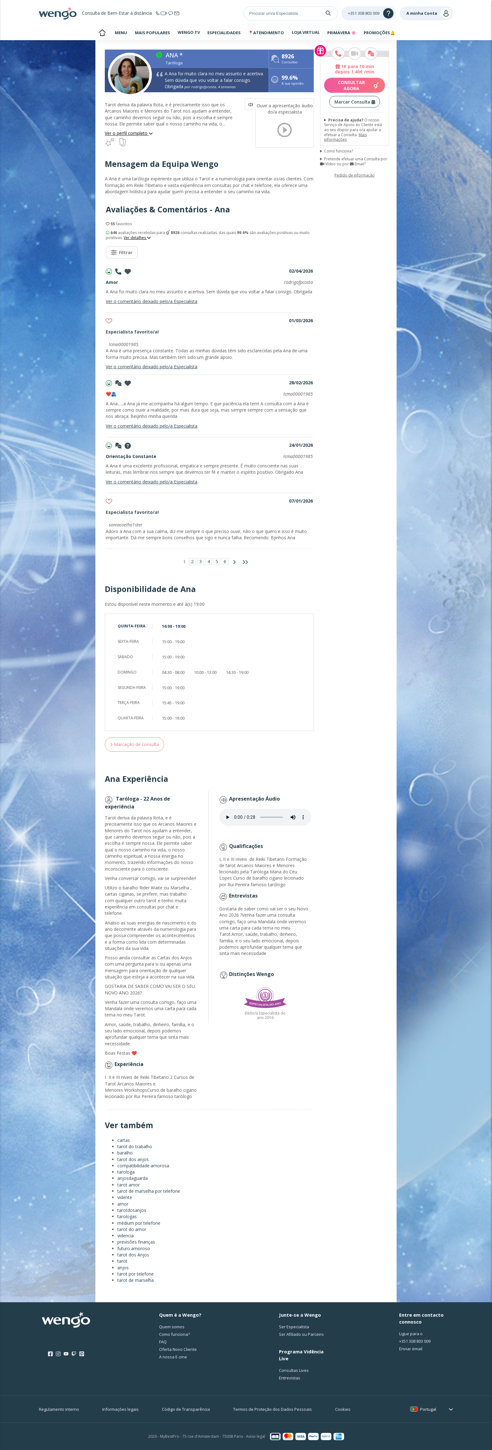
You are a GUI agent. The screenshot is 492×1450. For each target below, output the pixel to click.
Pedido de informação (354, 175)
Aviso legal (255, 1436)
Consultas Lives (294, 1370)
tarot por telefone (135, 1274)
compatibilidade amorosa (143, 1166)
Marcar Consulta (354, 102)
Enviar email (410, 1348)
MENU (121, 32)
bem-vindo (102, 33)
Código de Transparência (186, 1409)
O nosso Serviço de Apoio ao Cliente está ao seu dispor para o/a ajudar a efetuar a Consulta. (353, 130)
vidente (124, 1197)
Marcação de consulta (134, 744)
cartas (123, 1140)
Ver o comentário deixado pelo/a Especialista (151, 301)
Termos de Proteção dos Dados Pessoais (272, 1409)
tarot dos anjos (133, 1159)
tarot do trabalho (134, 1146)
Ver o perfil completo (129, 133)
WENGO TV (189, 32)
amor (122, 1204)
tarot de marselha (135, 1280)
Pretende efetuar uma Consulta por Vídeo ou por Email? (353, 161)
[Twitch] (74, 1354)
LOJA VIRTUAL (306, 32)
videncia (125, 1236)
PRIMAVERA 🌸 (341, 32)
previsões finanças (136, 1242)
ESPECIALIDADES (224, 32)
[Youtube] (66, 1354)
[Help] (368, 13)
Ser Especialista (294, 1327)
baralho (125, 1153)
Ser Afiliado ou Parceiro (301, 1334)
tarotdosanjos (131, 1210)
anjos (123, 1268)
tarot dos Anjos (133, 1255)
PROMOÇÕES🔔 (379, 32)
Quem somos (171, 1327)
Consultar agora (358, 85)
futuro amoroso (133, 1248)
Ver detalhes (137, 237)
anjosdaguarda (132, 1178)
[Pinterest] (81, 1354)
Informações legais (120, 1409)
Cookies (342, 1409)
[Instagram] (58, 1354)
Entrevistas (289, 1378)
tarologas (127, 1216)
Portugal (428, 1409)
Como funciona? (338, 151)
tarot (122, 1261)
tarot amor (128, 1185)
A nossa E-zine (173, 1357)
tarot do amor (131, 1229)
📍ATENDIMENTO (266, 32)
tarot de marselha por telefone (148, 1191)
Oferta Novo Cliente (178, 1349)
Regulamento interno (59, 1409)
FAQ (163, 1342)
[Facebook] (50, 1354)
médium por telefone (138, 1223)
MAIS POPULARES (152, 32)
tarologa (126, 1172)
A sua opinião (292, 81)
